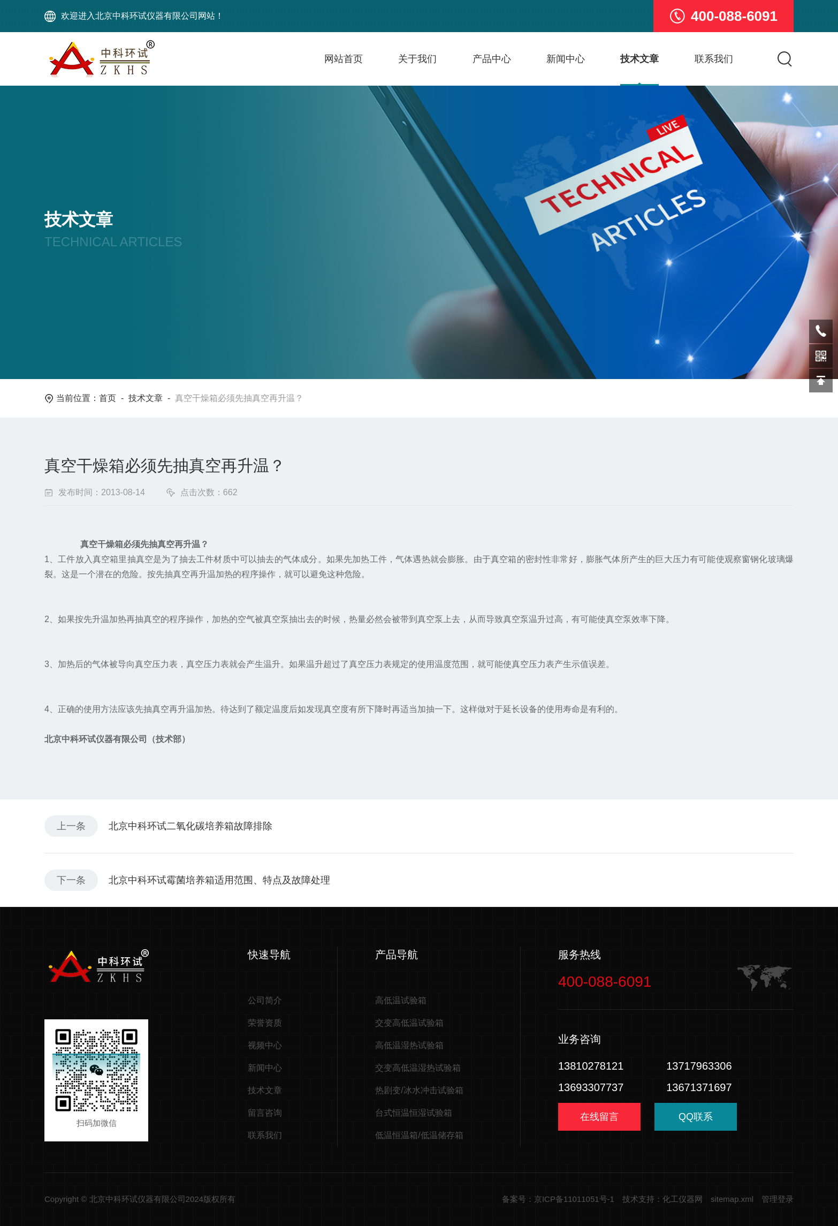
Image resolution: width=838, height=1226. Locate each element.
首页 (107, 398)
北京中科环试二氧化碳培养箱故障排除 (190, 826)
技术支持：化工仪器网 (662, 1199)
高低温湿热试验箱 (409, 1045)
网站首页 (343, 59)
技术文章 (639, 59)
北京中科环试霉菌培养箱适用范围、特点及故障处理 (219, 880)
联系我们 (714, 59)
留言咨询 (265, 1112)
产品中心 (492, 59)
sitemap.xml (732, 1199)
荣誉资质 (265, 1022)
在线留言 (599, 1116)
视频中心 (265, 1045)
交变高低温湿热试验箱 (418, 1067)
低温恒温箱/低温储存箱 (419, 1135)
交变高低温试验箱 (409, 1022)
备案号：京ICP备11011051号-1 (558, 1199)
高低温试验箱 (400, 1000)
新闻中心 (565, 59)
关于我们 (417, 59)
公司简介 (265, 1000)
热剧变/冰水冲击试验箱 (419, 1090)
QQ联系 (695, 1121)
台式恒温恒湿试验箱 (413, 1112)
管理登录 (777, 1199)
